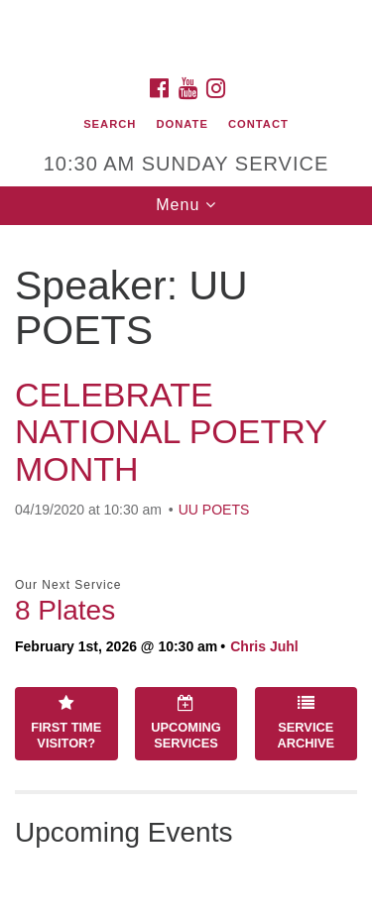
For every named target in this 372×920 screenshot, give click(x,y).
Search (109, 124)
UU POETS (214, 510)
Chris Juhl (264, 646)
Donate (181, 124)
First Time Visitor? (66, 722)
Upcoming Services (185, 722)
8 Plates (65, 610)
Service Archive (305, 722)
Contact (258, 124)
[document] (186, 572)
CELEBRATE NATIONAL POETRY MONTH (170, 432)
